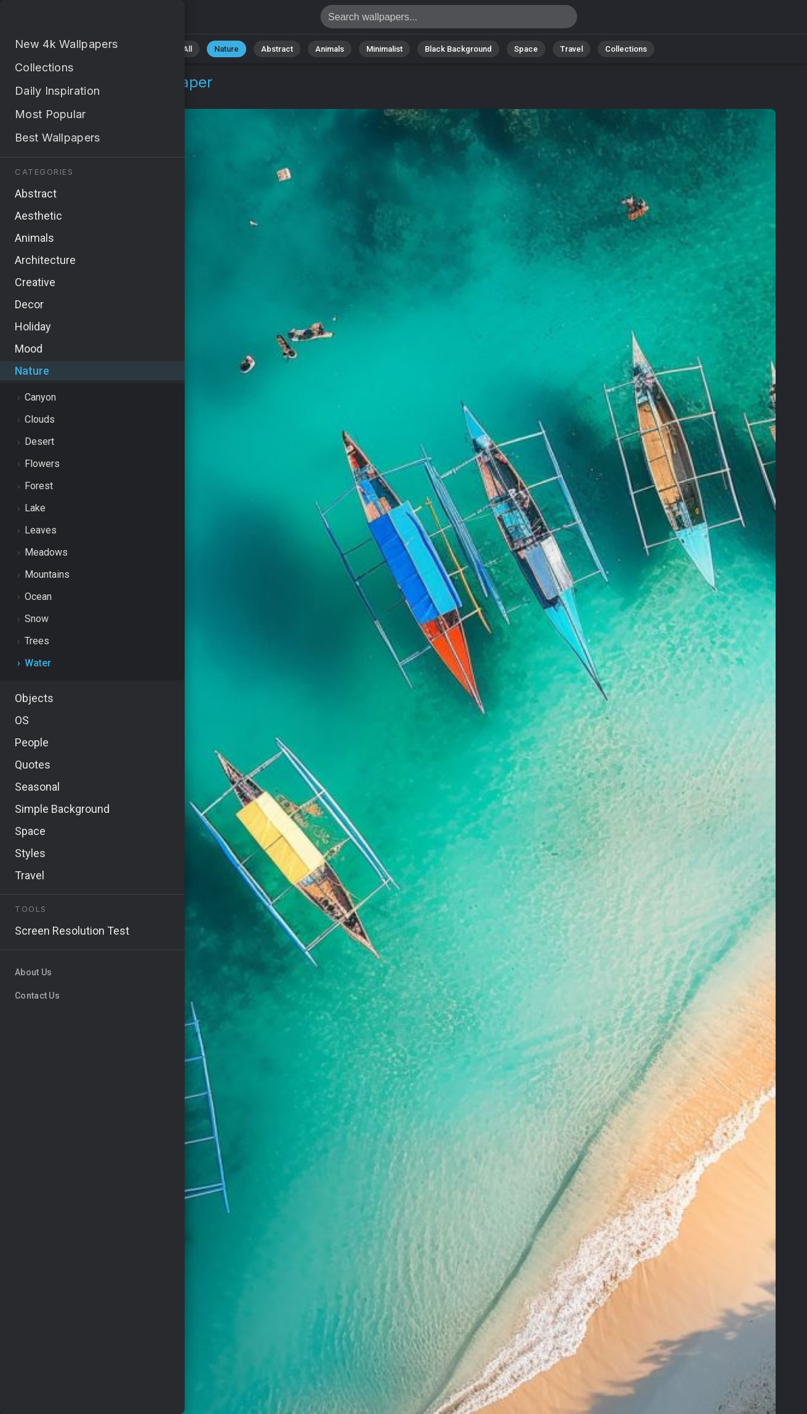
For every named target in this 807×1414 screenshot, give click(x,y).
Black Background (458, 49)
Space (526, 49)
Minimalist (384, 49)
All (187, 49)
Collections (626, 49)
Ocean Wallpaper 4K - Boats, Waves (74, 20)
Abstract (277, 49)
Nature (226, 49)
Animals (329, 49)
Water (91, 96)
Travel (571, 49)
